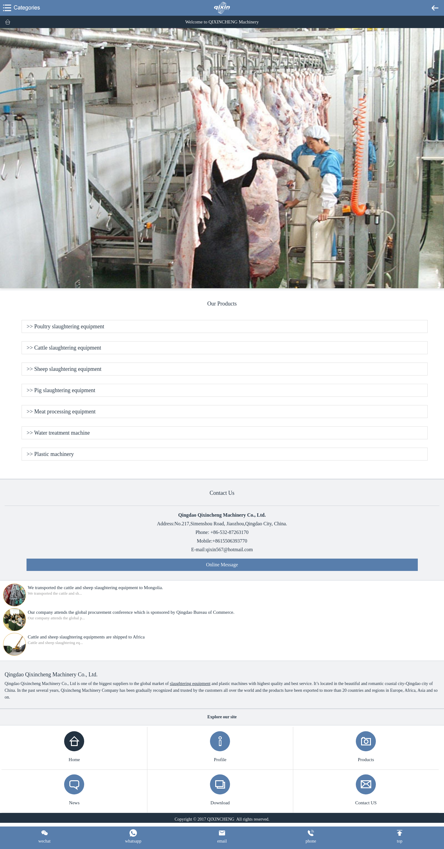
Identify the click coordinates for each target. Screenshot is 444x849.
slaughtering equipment (190, 683)
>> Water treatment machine (58, 433)
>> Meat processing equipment (61, 411)
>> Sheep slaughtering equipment (64, 369)
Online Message (222, 564)
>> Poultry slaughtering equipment (65, 326)
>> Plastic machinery (50, 454)
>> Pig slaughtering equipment (61, 390)
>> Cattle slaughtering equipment (64, 348)
